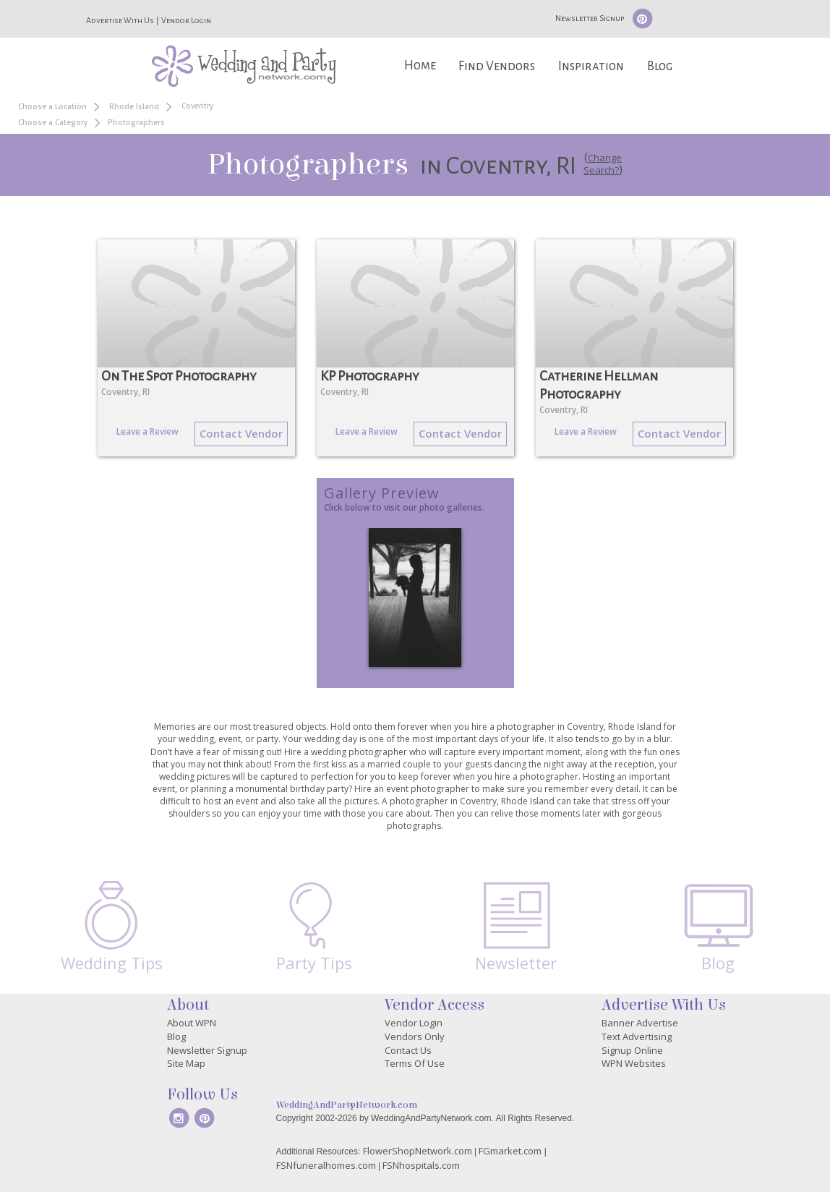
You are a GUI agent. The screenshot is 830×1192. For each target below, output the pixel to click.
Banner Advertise (640, 1022)
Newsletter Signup (589, 18)
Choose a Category (52, 122)
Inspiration (591, 66)
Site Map (186, 1063)
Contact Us (408, 1050)
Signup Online (632, 1050)
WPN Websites (634, 1063)
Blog (659, 66)
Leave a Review (147, 431)
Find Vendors (496, 66)
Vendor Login (186, 20)
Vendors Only (415, 1036)
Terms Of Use (415, 1063)
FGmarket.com (510, 1150)
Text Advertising (637, 1036)
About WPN (191, 1022)
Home (420, 65)
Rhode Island (134, 106)
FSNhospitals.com (421, 1165)
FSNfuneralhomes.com (326, 1165)
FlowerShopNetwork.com (417, 1150)
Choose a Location (52, 106)
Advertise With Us (120, 20)
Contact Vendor (241, 433)
